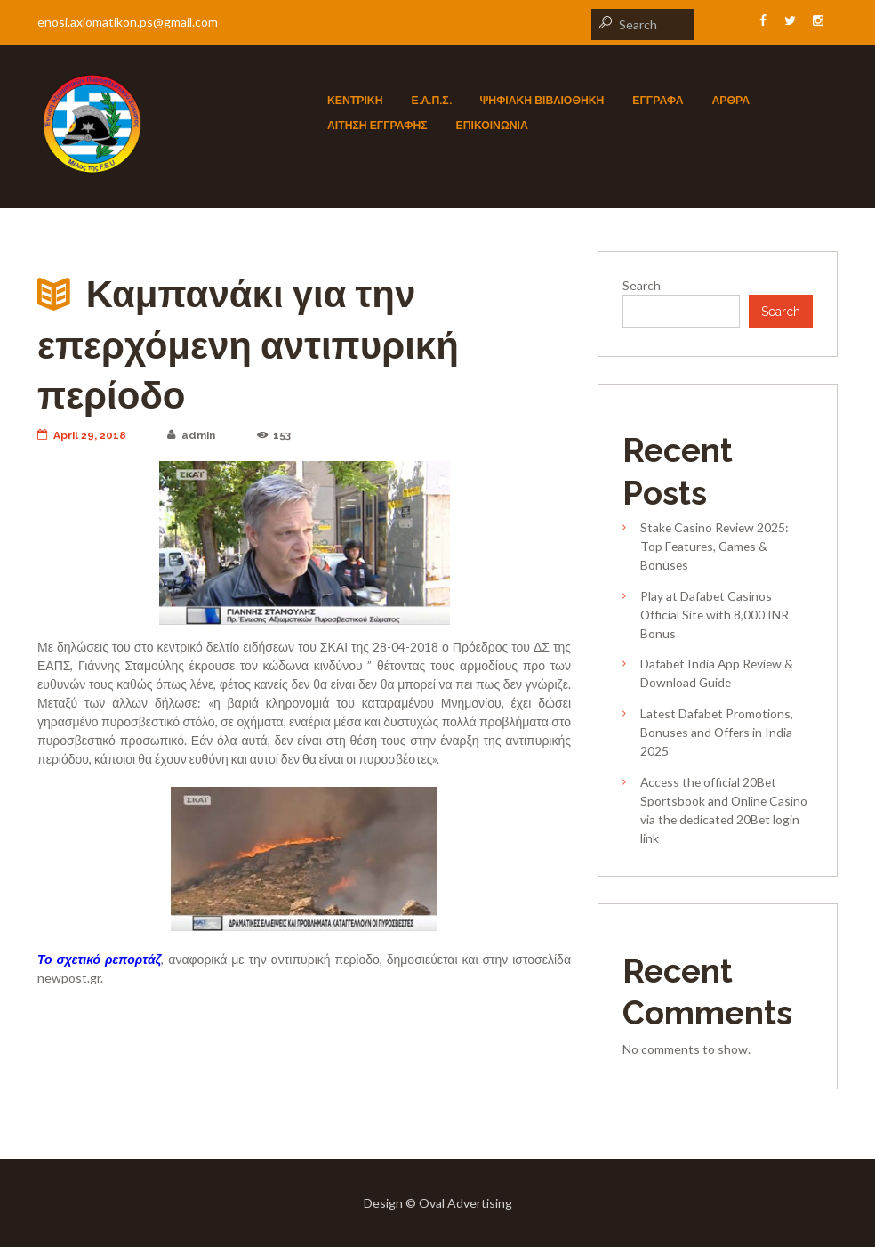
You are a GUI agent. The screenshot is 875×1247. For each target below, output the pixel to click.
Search (641, 285)
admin (191, 435)
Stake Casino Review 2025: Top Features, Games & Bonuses (714, 546)
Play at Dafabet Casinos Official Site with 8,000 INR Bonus (714, 614)
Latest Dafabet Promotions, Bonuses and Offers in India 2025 (716, 732)
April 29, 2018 (81, 435)
